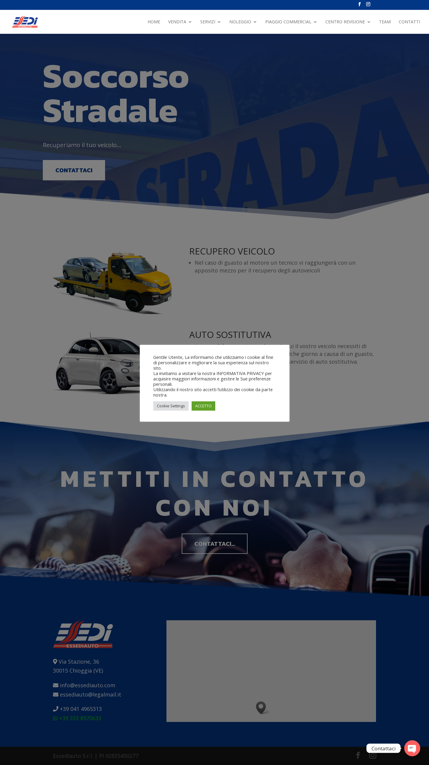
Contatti (409, 22)
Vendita (177, 22)
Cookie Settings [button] (171, 406)
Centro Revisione (345, 22)
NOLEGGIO (240, 22)
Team (385, 22)
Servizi (207, 22)
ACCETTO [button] (203, 406)
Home (154, 22)
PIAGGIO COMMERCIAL (288, 22)
